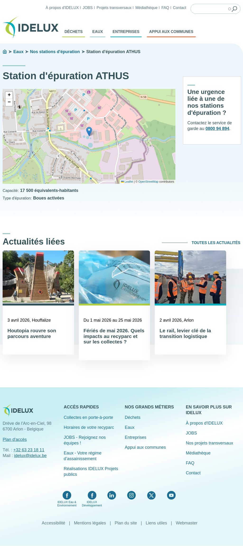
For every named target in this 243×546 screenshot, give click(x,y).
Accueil (5, 52)
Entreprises (126, 32)
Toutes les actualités (216, 243)
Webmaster (187, 523)
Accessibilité (53, 523)
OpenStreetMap (148, 181)
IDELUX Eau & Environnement (67, 503)
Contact (179, 7)
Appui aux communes (171, 32)
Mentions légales (90, 523)
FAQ (165, 7)
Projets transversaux (114, 7)
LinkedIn (111, 495)
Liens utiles (156, 523)
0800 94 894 (217, 128)
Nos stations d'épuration (55, 51)
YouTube (171, 495)
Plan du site (126, 523)
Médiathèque (146, 7)
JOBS (88, 7)
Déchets (74, 32)
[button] (89, 131)
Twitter (151, 495)
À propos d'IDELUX (62, 7)
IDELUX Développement (92, 503)
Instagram (131, 495)
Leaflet (127, 181)
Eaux (97, 32)
